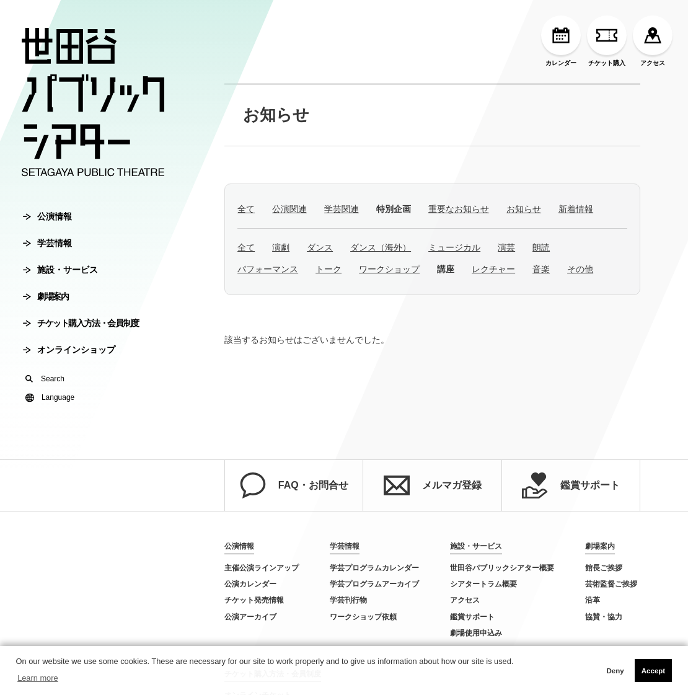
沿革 (592, 600)
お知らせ (276, 114)
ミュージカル (454, 247)
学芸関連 (341, 209)
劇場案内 (45, 296)
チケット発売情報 (254, 600)
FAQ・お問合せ (294, 485)
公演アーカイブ (250, 617)
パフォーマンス (267, 269)
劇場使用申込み (476, 633)
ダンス (320, 247)
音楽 (541, 269)
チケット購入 (607, 40)
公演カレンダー (250, 584)
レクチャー (493, 269)
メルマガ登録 (433, 485)
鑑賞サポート (571, 485)
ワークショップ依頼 (363, 617)
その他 (580, 269)
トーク (328, 269)
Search (44, 379)
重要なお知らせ (458, 209)
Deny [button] (615, 671)
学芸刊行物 (348, 600)
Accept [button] (653, 671)
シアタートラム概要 (483, 584)
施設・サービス (60, 270)
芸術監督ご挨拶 (611, 584)
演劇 (280, 247)
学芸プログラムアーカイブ (374, 584)
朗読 (541, 247)
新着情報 (575, 209)
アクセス (653, 40)
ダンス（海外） (380, 247)
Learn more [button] (37, 678)
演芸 (506, 247)
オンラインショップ (69, 350)
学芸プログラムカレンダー (374, 568)
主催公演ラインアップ (261, 568)
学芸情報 (47, 243)
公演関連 (289, 209)
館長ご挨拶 (603, 568)
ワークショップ (389, 269)
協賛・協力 (603, 617)
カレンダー (561, 40)
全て (246, 209)
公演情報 (47, 216)
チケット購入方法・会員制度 (81, 323)
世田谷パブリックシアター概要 (502, 568)
